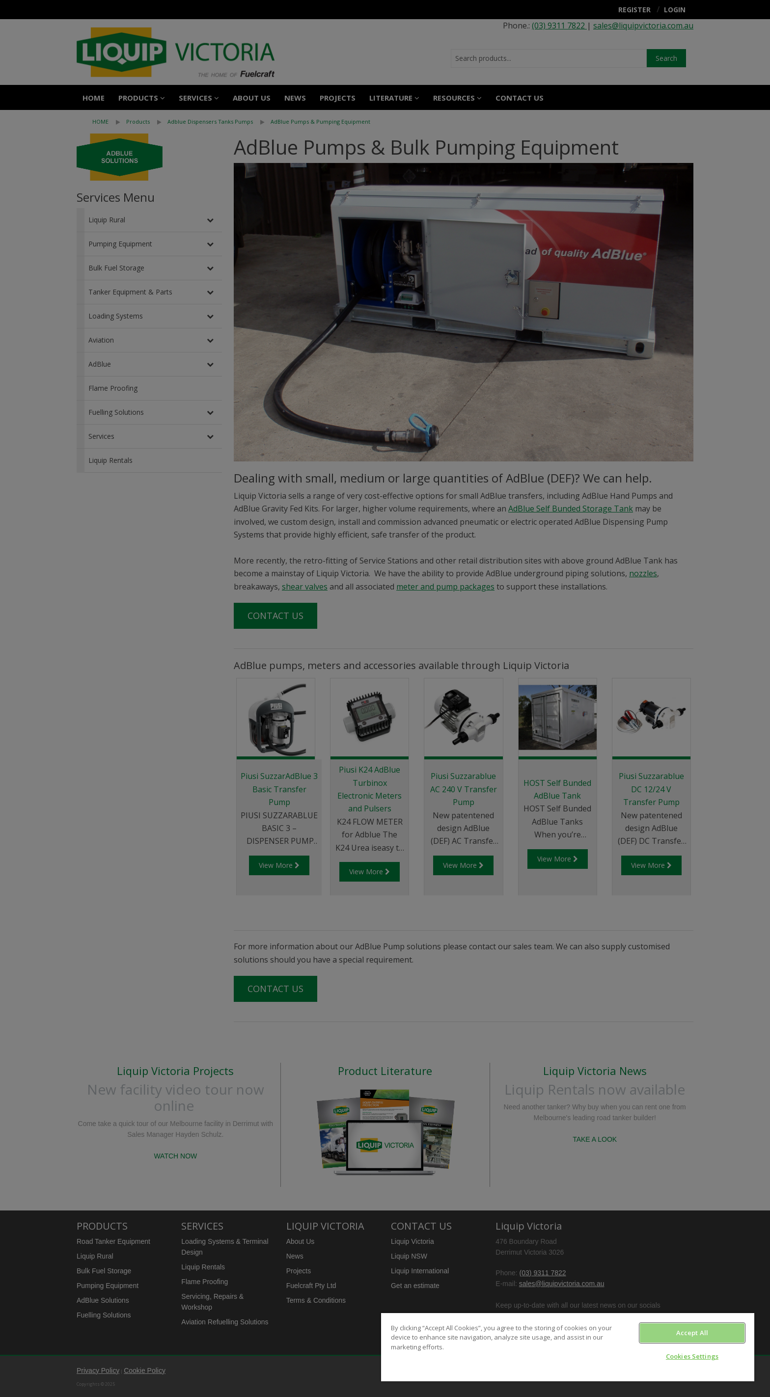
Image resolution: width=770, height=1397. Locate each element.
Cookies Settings (692, 1356)
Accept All (692, 1332)
